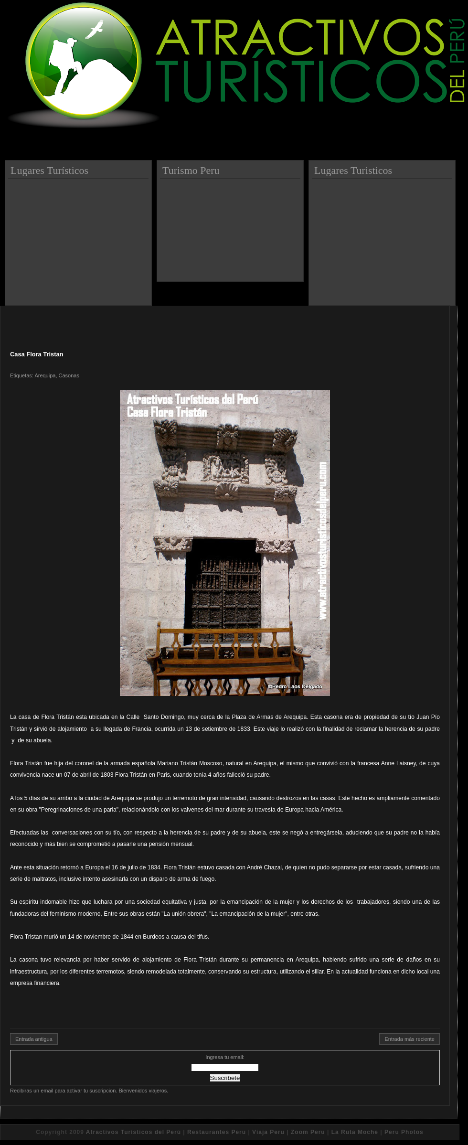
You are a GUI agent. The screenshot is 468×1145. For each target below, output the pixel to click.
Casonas (69, 375)
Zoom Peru (308, 1132)
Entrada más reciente (409, 1039)
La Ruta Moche (354, 1132)
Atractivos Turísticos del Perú (133, 1132)
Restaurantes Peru (216, 1132)
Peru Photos (404, 1132)
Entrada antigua (34, 1039)
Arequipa (44, 375)
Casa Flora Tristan (37, 354)
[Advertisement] (79, 238)
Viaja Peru (268, 1132)
